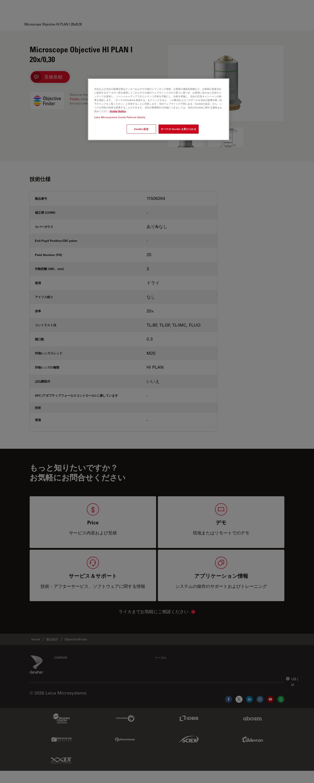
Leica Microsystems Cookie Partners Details (119, 117)
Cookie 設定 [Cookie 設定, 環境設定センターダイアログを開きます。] (141, 129)
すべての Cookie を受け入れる (178, 129)
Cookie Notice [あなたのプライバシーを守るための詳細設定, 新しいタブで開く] (118, 111)
